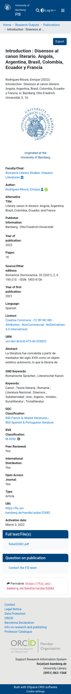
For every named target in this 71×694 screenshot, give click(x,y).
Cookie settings (35, 691)
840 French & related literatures (26, 418)
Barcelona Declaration (19, 622)
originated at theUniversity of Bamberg (35, 155)
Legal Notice (13, 609)
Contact (10, 604)
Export (60, 41)
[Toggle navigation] (63, 10)
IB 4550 (10, 439)
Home (7, 25)
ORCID (9, 618)
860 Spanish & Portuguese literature (29, 422)
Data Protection (15, 613)
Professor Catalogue (18, 631)
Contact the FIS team (23, 568)
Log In (49, 10)
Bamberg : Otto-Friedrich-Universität (29, 227)
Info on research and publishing (26, 627)
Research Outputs (27, 25)
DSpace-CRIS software (42, 687)
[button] (42, 10)
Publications (51, 25)
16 (7, 257)
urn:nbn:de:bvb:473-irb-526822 (25, 341)
